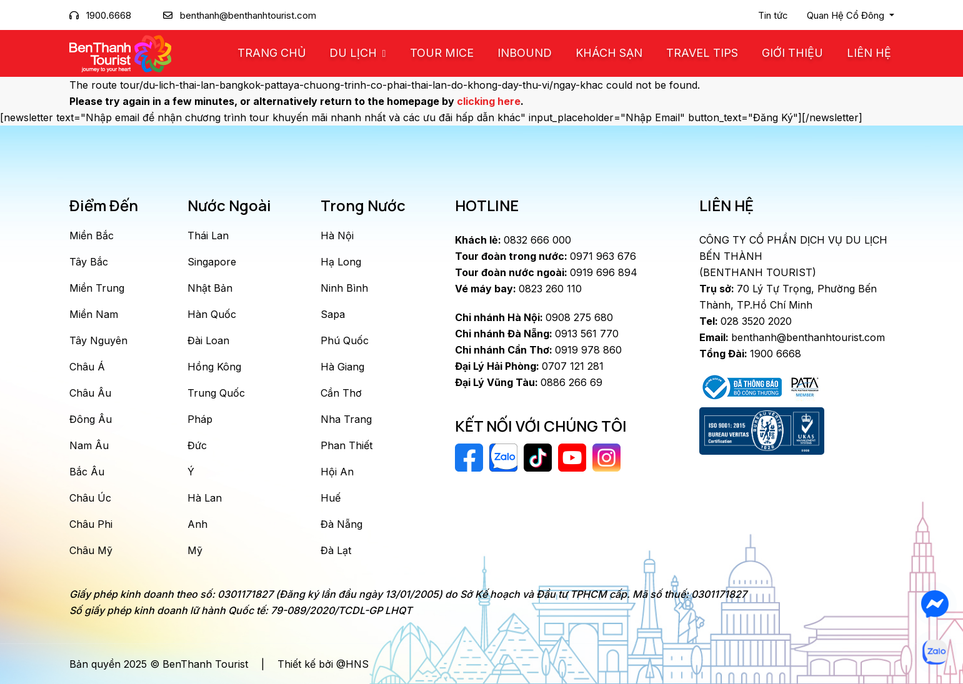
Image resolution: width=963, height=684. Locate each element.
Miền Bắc (91, 235)
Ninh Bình (344, 288)
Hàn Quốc (211, 314)
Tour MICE (442, 52)
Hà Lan (204, 498)
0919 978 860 (538, 350)
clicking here (489, 101)
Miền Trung (96, 288)
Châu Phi (90, 524)
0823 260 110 (518, 288)
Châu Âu (90, 393)
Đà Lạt (336, 550)
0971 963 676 (545, 256)
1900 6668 (750, 353)
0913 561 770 (537, 333)
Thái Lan (208, 235)
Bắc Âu (86, 471)
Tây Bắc (88, 261)
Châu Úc (90, 498)
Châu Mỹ (90, 550)
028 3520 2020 (745, 321)
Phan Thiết (346, 445)
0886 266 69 (528, 382)
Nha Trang (346, 419)
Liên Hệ (869, 52)
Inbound (524, 52)
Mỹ (194, 550)
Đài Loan (208, 340)
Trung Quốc (216, 393)
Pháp (199, 419)
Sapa (333, 314)
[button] (850, 15)
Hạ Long (341, 261)
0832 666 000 (513, 240)
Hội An (337, 471)
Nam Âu (89, 445)
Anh (197, 524)
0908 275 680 (534, 317)
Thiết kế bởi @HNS (323, 664)
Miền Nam (93, 314)
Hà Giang (342, 366)
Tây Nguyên (98, 340)
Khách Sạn (609, 52)
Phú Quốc (345, 340)
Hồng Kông (214, 366)
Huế (331, 498)
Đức (197, 445)
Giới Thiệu (792, 52)
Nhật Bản (209, 288)
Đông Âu (90, 419)
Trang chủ (271, 52)
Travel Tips (702, 52)
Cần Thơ (341, 393)
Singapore (211, 261)
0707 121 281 (529, 366)
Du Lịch (354, 52)
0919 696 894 (546, 272)
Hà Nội (337, 235)
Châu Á (87, 366)
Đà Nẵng (341, 524)
